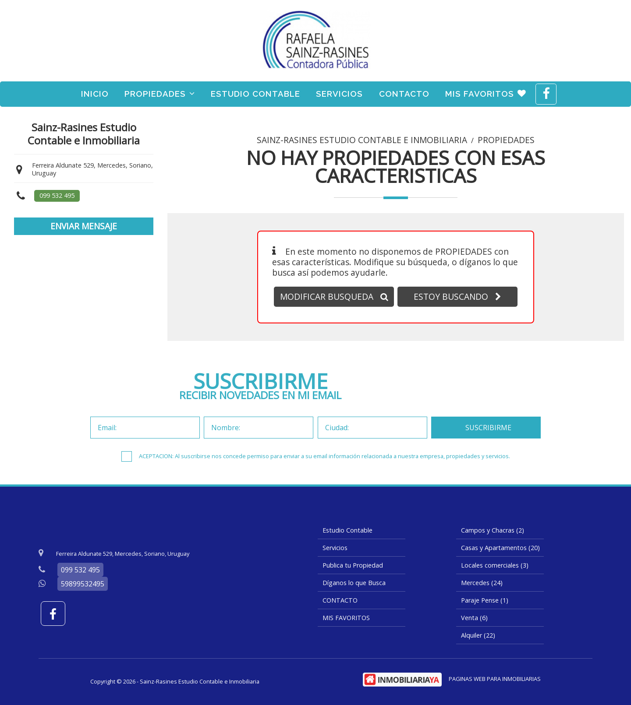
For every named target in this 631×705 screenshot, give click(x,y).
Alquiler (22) (478, 635)
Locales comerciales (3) (494, 565)
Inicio (95, 93)
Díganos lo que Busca (354, 583)
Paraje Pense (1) (484, 600)
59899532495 (82, 584)
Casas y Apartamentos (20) (500, 548)
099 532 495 (56, 195)
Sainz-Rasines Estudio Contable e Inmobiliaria (362, 140)
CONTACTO (404, 93)
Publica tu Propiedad (353, 565)
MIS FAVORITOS (485, 93)
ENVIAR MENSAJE (83, 226)
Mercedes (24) (482, 583)
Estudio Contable (255, 93)
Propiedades (159, 93)
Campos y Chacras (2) (492, 530)
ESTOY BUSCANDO (457, 296)
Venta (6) (474, 618)
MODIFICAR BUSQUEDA (334, 296)
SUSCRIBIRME (488, 427)
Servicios (339, 93)
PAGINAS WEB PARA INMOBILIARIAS (495, 679)
